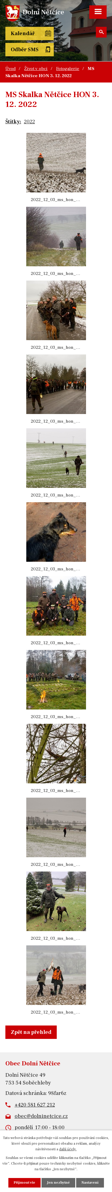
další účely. (67, 1149)
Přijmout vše (24, 1182)
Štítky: (13, 121)
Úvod (10, 68)
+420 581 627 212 (35, 1104)
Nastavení (90, 1182)
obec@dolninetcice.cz (41, 1116)
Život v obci (35, 68)
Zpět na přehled (31, 1032)
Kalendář (23, 33)
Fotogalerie (67, 68)
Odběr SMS (25, 49)
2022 (29, 121)
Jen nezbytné (58, 1182)
